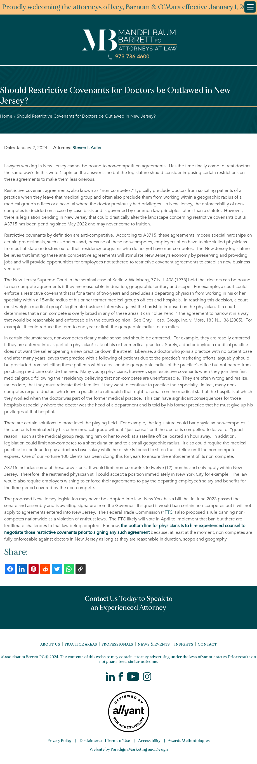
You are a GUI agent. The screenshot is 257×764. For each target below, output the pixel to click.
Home (6, 116)
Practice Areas (81, 644)
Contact (207, 644)
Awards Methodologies (188, 740)
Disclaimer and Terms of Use (105, 740)
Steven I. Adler (87, 148)
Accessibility (149, 740)
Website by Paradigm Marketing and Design (128, 749)
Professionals (117, 644)
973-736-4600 (128, 56)
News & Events (154, 644)
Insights (183, 644)
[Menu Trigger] (250, 7)
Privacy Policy (60, 740)
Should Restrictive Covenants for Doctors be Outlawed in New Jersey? (86, 116)
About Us (50, 644)
